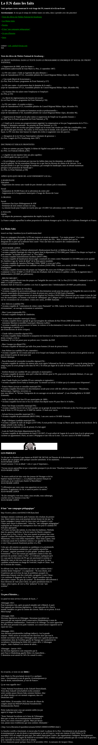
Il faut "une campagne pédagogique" (16, 29)
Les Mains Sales (8, 21)
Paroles (5, 25)
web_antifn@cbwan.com (17, 46)
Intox (4, 37)
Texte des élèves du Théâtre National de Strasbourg (22, 17)
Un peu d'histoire (8, 33)
